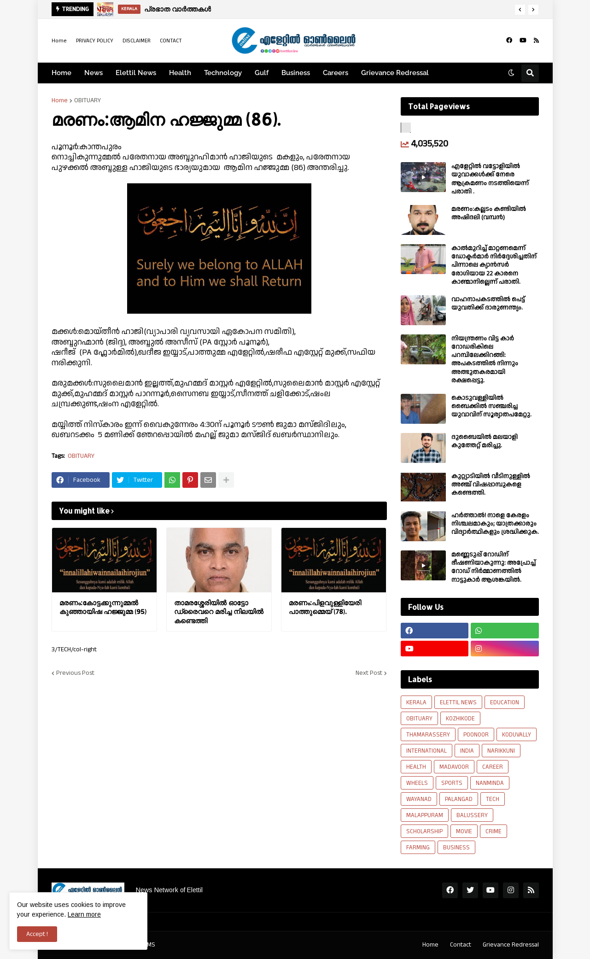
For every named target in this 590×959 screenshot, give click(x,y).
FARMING (418, 847)
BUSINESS (456, 847)
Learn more (84, 914)
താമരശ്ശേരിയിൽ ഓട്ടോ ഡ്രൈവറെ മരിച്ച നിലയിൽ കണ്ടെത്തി (218, 611)
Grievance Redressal (511, 944)
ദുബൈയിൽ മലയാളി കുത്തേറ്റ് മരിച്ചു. (484, 441)
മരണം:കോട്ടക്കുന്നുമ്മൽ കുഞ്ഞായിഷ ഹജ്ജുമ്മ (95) (102, 607)
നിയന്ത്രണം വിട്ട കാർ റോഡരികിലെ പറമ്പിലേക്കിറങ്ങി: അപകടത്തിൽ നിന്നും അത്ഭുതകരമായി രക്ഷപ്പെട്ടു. (484, 359)
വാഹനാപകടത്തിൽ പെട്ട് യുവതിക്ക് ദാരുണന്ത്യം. (488, 303)
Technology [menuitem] (223, 73)
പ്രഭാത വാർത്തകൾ (177, 9)
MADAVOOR (454, 767)
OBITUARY (87, 100)
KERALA (416, 702)
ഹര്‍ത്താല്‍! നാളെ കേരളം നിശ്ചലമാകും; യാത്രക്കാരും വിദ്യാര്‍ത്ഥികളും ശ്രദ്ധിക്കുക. (495, 524)
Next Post (369, 673)
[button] (520, 9)
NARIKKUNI (501, 751)
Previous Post (75, 673)
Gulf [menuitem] (262, 73)
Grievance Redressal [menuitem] (395, 73)
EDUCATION (504, 702)
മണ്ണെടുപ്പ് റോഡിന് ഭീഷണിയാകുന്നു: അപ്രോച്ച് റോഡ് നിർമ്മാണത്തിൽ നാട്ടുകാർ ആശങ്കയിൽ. (493, 567)
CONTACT (171, 41)
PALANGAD (459, 799)
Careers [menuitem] (335, 73)
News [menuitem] (93, 73)
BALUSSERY (472, 815)
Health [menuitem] (180, 73)
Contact (460, 944)
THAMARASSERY (428, 735)
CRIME (493, 831)
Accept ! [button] (37, 934)
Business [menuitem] (295, 73)
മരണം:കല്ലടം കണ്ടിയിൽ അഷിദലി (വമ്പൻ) (488, 213)
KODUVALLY (516, 735)
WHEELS (417, 783)
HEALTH (416, 767)
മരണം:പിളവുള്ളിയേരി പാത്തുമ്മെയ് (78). (325, 607)
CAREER (492, 767)
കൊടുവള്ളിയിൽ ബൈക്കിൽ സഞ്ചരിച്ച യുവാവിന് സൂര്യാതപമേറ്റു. (491, 406)
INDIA (467, 751)
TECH (492, 799)
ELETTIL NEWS (458, 702)
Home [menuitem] (61, 73)
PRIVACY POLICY (94, 41)
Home (59, 41)
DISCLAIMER (137, 41)
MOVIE (464, 831)
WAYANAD (419, 799)
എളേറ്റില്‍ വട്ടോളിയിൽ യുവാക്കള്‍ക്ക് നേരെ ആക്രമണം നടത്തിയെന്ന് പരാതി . (490, 179)
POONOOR (476, 735)
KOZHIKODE (460, 718)
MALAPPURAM (424, 815)
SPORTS (451, 783)
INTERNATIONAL (426, 751)
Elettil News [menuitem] (136, 73)
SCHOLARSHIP (424, 831)
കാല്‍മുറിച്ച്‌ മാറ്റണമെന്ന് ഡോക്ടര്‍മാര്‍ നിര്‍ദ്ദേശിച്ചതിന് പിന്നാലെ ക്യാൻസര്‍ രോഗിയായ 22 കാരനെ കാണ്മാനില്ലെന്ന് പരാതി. (494, 265)
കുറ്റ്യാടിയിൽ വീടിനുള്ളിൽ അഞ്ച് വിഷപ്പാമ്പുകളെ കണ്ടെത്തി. (490, 484)
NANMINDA (490, 783)
